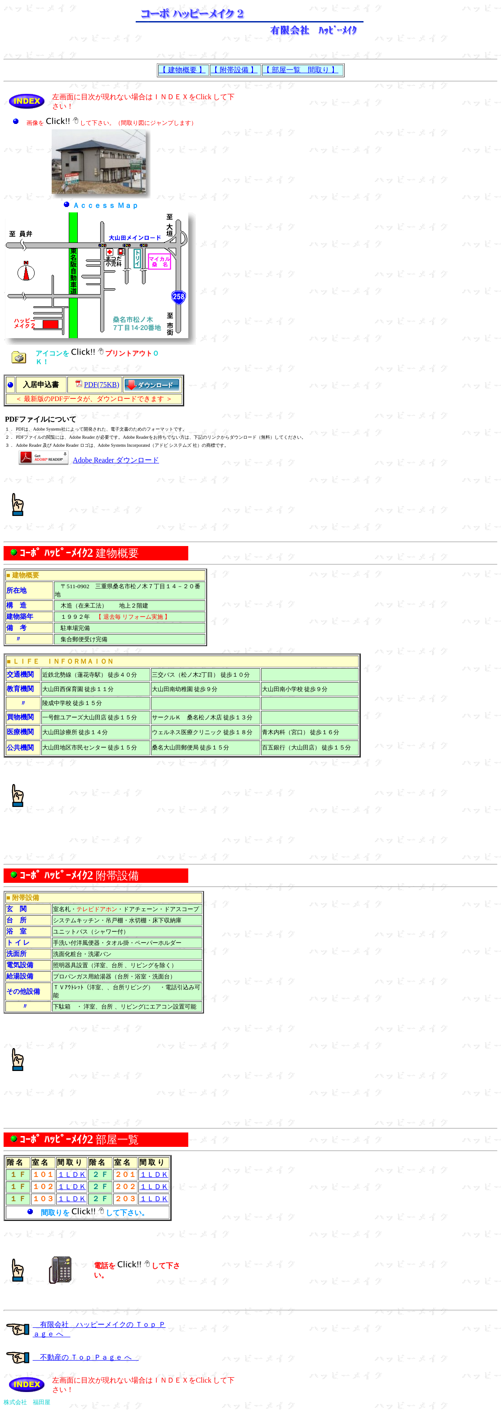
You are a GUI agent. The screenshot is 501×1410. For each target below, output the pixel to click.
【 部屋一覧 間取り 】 (300, 70)
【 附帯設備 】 (234, 70)
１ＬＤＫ (72, 1174)
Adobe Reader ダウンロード (116, 460)
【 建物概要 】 (182, 70)
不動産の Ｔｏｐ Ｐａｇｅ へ (86, 1357)
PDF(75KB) (101, 384)
